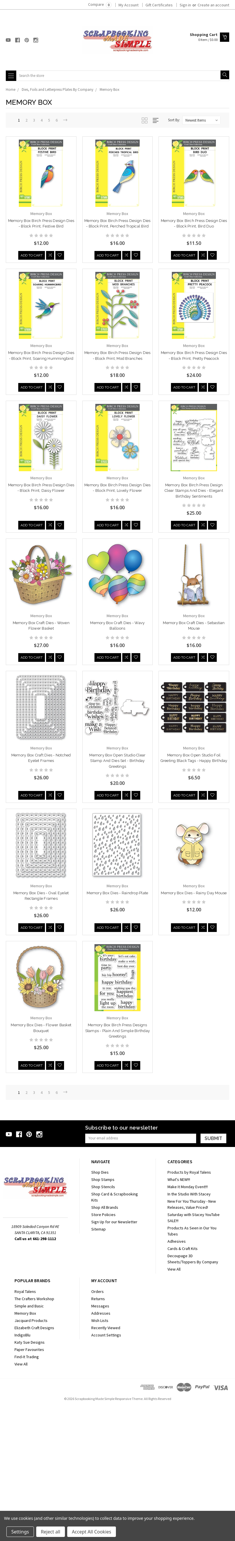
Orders (97, 1425)
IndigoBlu (22, 1468)
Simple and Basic (29, 1439)
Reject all (50, 1532)
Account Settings (106, 1468)
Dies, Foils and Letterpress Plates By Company (57, 89)
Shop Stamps (102, 1313)
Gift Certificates (159, 5)
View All (174, 1402)
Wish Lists (99, 1454)
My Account (129, 5)
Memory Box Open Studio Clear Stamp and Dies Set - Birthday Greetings (117, 764)
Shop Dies (100, 1305)
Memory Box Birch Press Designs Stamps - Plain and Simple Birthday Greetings (41, 1163)
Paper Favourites (29, 1483)
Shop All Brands (104, 1340)
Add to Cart (32, 256)
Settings (20, 1532)
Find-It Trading (26, 1490)
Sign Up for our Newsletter (114, 1355)
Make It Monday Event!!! (187, 1320)
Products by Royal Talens (189, 1305)
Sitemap (98, 1362)
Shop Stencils (103, 1320)
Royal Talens (25, 1425)
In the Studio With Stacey (189, 1327)
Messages (100, 1439)
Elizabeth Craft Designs (34, 1461)
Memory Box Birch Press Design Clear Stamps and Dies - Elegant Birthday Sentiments (194, 492)
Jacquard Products (31, 1454)
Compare (100, 4)
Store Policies (103, 1348)
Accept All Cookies (91, 1532)
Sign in (185, 5)
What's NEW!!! (178, 1313)
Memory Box (109, 89)
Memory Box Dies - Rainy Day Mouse (117, 1024)
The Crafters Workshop (34, 1432)
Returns (98, 1432)
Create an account (213, 5)
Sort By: (174, 120)
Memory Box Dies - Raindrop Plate (41, 1024)
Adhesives (176, 1374)
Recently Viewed (105, 1461)
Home (10, 89)
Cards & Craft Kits (182, 1382)
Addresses (100, 1446)
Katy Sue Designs (29, 1475)
